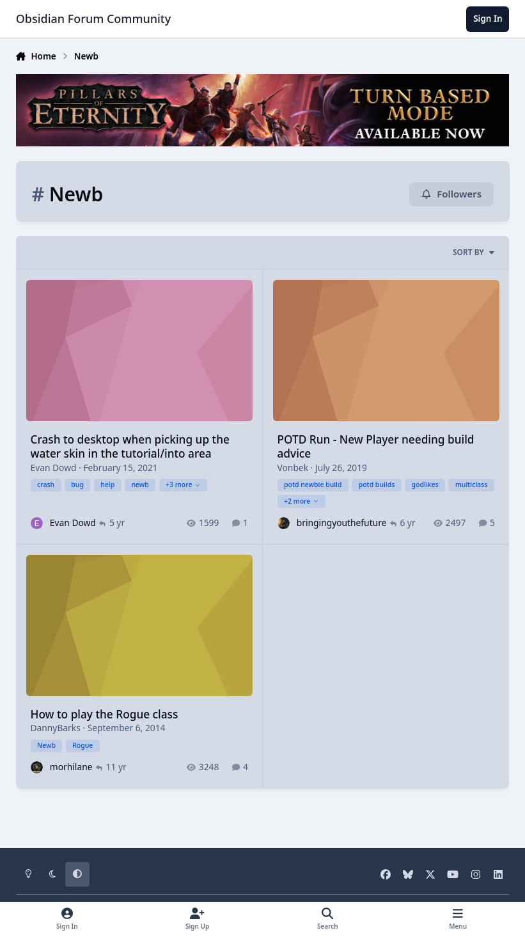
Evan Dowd (53, 467)
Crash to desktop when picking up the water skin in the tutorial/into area (129, 446)
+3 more (183, 484)
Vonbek (292, 467)
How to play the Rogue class (104, 714)
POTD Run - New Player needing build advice (375, 446)
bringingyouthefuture (342, 522)
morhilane (70, 767)
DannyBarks (55, 728)
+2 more (301, 501)
